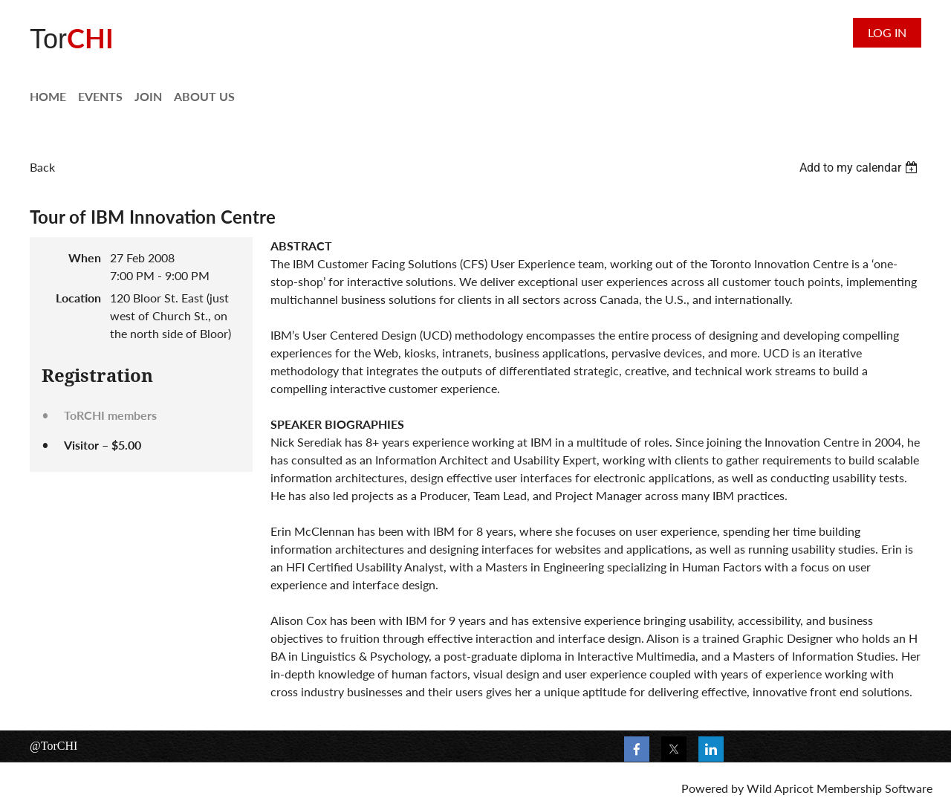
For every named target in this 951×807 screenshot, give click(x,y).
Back (42, 167)
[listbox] (860, 167)
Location (78, 298)
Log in (887, 32)
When (84, 257)
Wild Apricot (780, 788)
